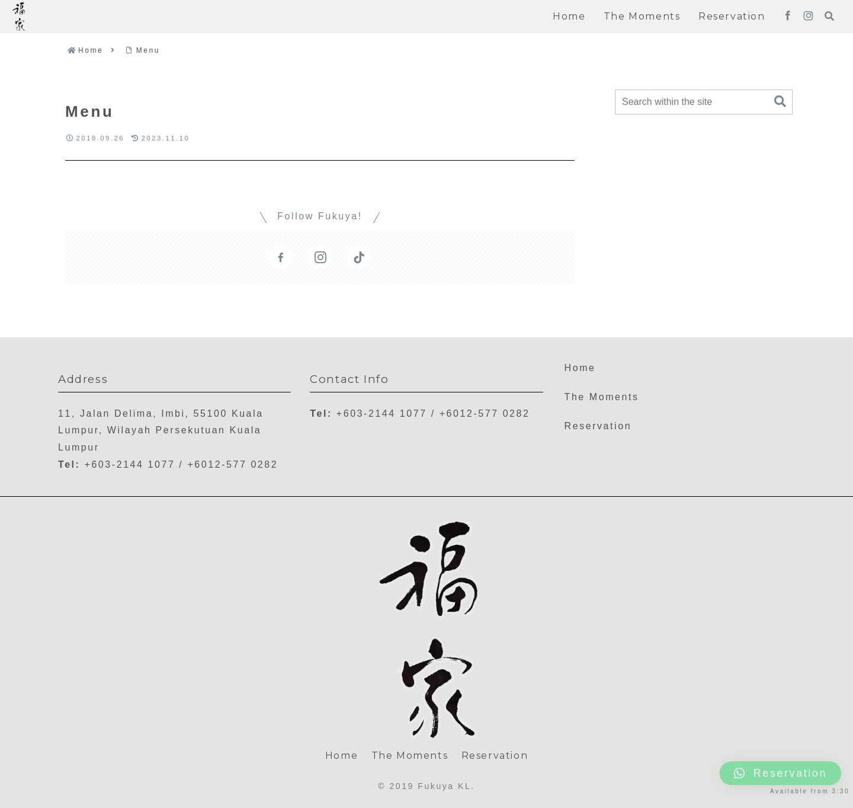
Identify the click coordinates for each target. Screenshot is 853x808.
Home (580, 368)
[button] (780, 101)
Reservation (598, 426)
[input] (704, 102)
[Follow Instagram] (808, 16)
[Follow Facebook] (788, 16)
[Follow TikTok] (359, 257)
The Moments (602, 397)
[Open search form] (829, 16)
